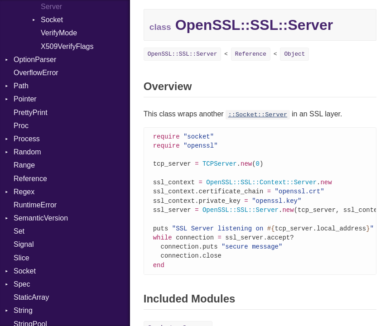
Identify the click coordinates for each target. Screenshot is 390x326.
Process (27, 139)
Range (24, 165)
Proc (21, 125)
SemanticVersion (41, 218)
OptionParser (35, 59)
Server (51, 6)
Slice (21, 258)
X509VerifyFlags (67, 46)
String (23, 310)
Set (19, 231)
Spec (22, 284)
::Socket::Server (258, 114)
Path (21, 86)
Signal (24, 244)
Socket (52, 20)
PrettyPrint (31, 112)
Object (294, 54)
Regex (24, 192)
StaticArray (31, 297)
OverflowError (36, 73)
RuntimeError (35, 205)
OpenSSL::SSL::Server (182, 54)
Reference (30, 178)
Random (27, 152)
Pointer (25, 99)
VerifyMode (59, 33)
